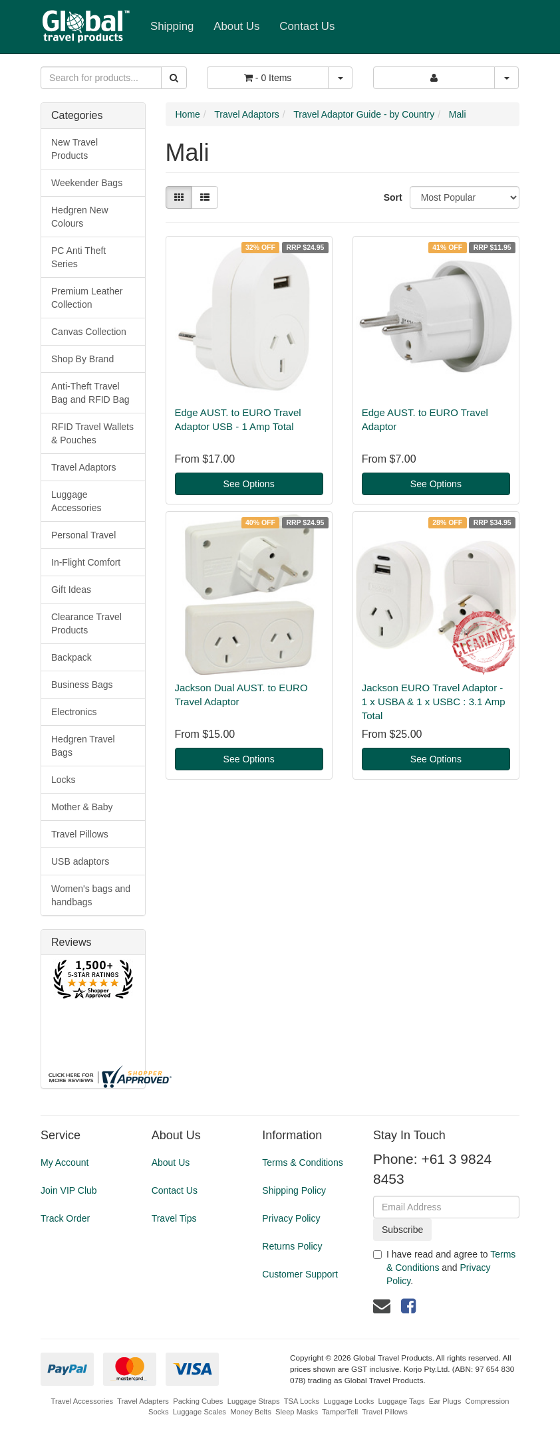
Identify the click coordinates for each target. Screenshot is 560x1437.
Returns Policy (292, 1246)
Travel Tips (174, 1218)
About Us (236, 26)
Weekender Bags (86, 182)
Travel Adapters (143, 1401)
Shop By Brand (82, 359)
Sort (392, 197)
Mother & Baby (82, 807)
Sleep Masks (296, 1412)
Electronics (73, 712)
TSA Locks (301, 1401)
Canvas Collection (88, 331)
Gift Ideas (71, 589)
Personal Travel (83, 535)
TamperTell (340, 1412)
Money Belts (250, 1412)
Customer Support (300, 1274)
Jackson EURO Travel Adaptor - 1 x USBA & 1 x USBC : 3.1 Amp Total (433, 701)
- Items (267, 77)
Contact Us (307, 26)
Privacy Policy (291, 1218)
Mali (457, 114)
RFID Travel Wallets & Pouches (92, 433)
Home (188, 114)
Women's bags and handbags (90, 895)
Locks (63, 779)
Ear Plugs (445, 1401)
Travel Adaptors (83, 467)
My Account (64, 1162)
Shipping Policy (294, 1190)
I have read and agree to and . (444, 1267)
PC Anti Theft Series (78, 257)
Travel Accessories (82, 1401)
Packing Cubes (198, 1401)
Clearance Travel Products (86, 623)
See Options (249, 484)
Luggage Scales (199, 1412)
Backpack (71, 657)
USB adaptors (80, 861)
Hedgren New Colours (79, 217)
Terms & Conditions (302, 1162)
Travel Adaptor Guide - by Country (363, 114)
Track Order (65, 1218)
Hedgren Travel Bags (83, 746)
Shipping (172, 26)
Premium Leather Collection (86, 298)
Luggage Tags (401, 1401)
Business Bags (82, 684)
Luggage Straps (253, 1401)
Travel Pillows (79, 834)
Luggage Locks (348, 1401)
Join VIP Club (69, 1190)
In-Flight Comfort (85, 562)
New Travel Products (74, 149)
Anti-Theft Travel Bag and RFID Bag (90, 393)
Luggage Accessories (76, 501)
